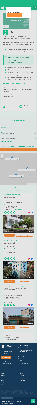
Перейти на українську (14, 15)
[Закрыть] (30, 8)
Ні (24, 15)
